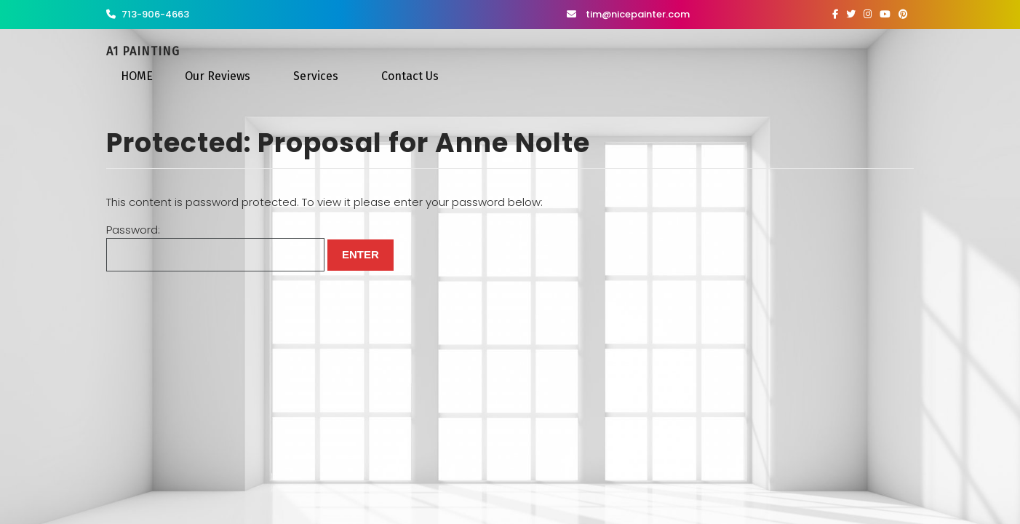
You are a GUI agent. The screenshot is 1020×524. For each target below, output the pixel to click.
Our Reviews (217, 76)
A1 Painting (143, 51)
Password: (215, 247)
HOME (137, 76)
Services (315, 76)
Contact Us (410, 76)
